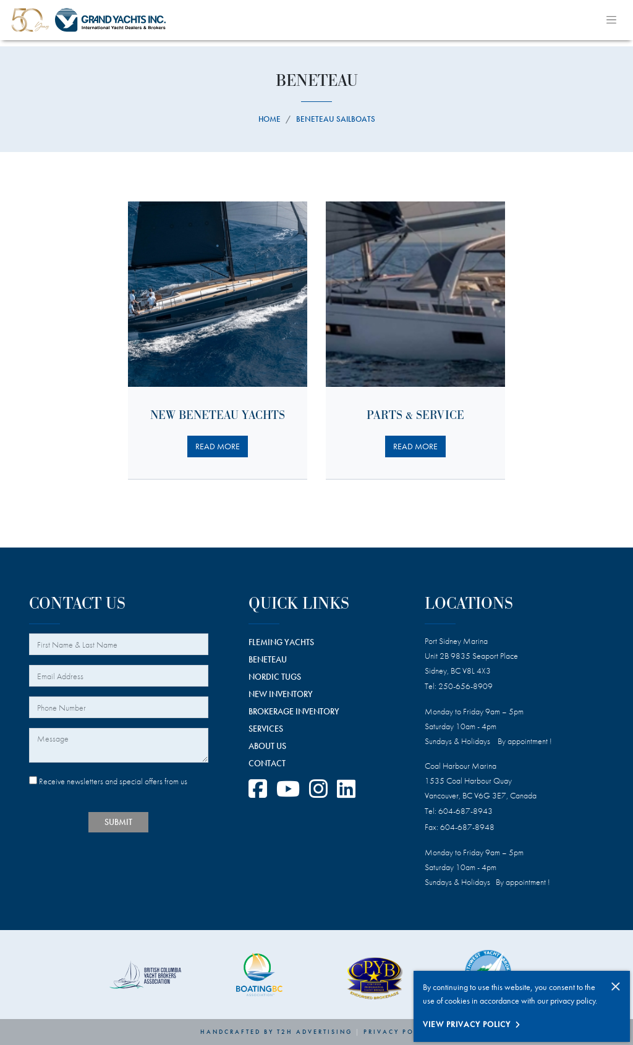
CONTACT (267, 763)
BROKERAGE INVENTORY (294, 711)
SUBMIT (118, 821)
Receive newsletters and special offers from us (108, 781)
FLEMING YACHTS (281, 642)
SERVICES (266, 728)
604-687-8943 (465, 810)
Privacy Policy (398, 1032)
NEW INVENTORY (281, 694)
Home (269, 119)
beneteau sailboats (335, 119)
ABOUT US (267, 745)
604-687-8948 (467, 826)
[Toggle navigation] (611, 20)
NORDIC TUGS (275, 676)
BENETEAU (268, 659)
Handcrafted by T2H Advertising (276, 1032)
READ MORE (217, 446)
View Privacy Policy (467, 1024)
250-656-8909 (465, 686)
